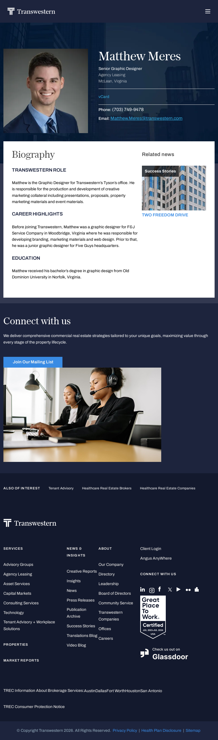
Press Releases (81, 600)
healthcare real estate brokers (106, 488)
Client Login (150, 549)
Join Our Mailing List (33, 362)
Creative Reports (82, 571)
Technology (13, 613)
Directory (106, 574)
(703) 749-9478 (128, 109)
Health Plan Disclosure (161, 730)
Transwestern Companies (110, 615)
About (105, 549)
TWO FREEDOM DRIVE (165, 215)
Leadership (108, 584)
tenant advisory (61, 488)
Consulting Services (21, 603)
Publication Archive (76, 613)
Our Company (110, 564)
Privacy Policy (125, 730)
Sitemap (193, 730)
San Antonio (151, 691)
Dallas (100, 691)
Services (13, 549)
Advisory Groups (18, 564)
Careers (105, 638)
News (72, 590)
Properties (15, 645)
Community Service (115, 603)
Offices (104, 629)
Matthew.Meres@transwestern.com (146, 118)
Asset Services (16, 584)
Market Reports (21, 660)
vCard (103, 97)
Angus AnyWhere (156, 558)
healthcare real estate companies (167, 488)
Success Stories (81, 626)
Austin (89, 691)
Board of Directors (114, 593)
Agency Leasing (17, 574)
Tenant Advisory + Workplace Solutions (29, 625)
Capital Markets (17, 593)
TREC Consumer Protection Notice (34, 707)
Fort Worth (115, 691)
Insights (74, 581)
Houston (132, 691)
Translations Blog (82, 636)
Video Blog (76, 645)
